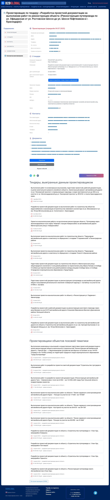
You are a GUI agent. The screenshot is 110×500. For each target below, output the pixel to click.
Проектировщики (62, 6)
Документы (10, 46)
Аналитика (102, 6)
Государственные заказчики (33, 489)
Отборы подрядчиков (21, 6)
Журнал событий (42, 168)
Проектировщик (12, 32)
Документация (42, 164)
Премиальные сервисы (31, 493)
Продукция (75, 6)
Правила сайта (50, 492)
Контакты (10, 41)
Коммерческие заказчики (32, 487)
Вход (89, 3)
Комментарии (11, 51)
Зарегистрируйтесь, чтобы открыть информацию (63, 80)
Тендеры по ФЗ (36, 6)
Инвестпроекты (6, 6)
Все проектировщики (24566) (39, 481)
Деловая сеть (29, 495)
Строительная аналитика (32, 491)
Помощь (48, 494)
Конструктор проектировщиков (15, 55)
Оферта (48, 490)
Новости (83, 6)
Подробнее (42, 160)
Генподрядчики (48, 6)
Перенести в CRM (91, 175)
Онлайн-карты (92, 6)
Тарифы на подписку (52, 488)
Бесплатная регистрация (100, 3)
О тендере (10, 37)
